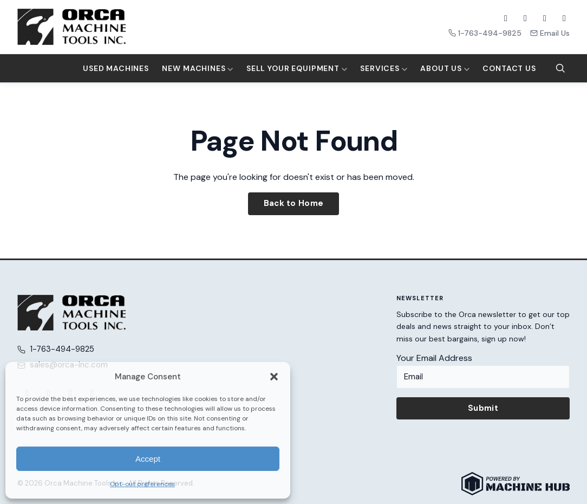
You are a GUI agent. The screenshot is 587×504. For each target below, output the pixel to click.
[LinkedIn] (564, 18)
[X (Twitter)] (525, 18)
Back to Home (294, 203)
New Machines (197, 68)
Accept (147, 458)
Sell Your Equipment (296, 68)
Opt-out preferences (142, 484)
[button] (274, 376)
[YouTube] (544, 18)
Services (383, 68)
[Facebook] (505, 18)
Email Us (550, 33)
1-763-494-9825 (484, 33)
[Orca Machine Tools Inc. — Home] (71, 27)
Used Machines (116, 68)
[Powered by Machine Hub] (515, 483)
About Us (444, 68)
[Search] (560, 68)
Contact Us (509, 68)
